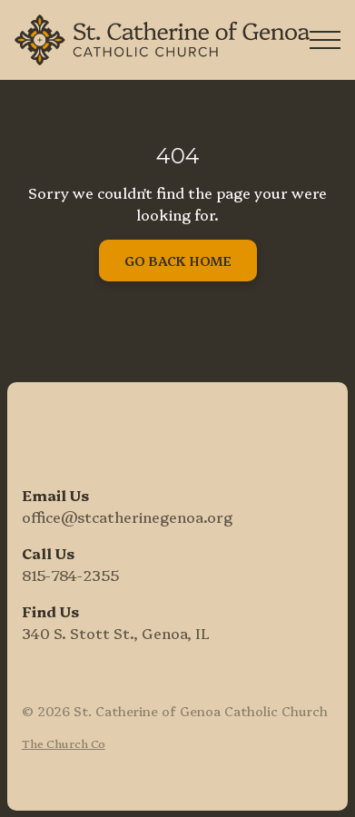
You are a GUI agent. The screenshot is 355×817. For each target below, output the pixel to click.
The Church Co (63, 743)
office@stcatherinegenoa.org (127, 517)
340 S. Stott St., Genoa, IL (116, 633)
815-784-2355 (70, 575)
